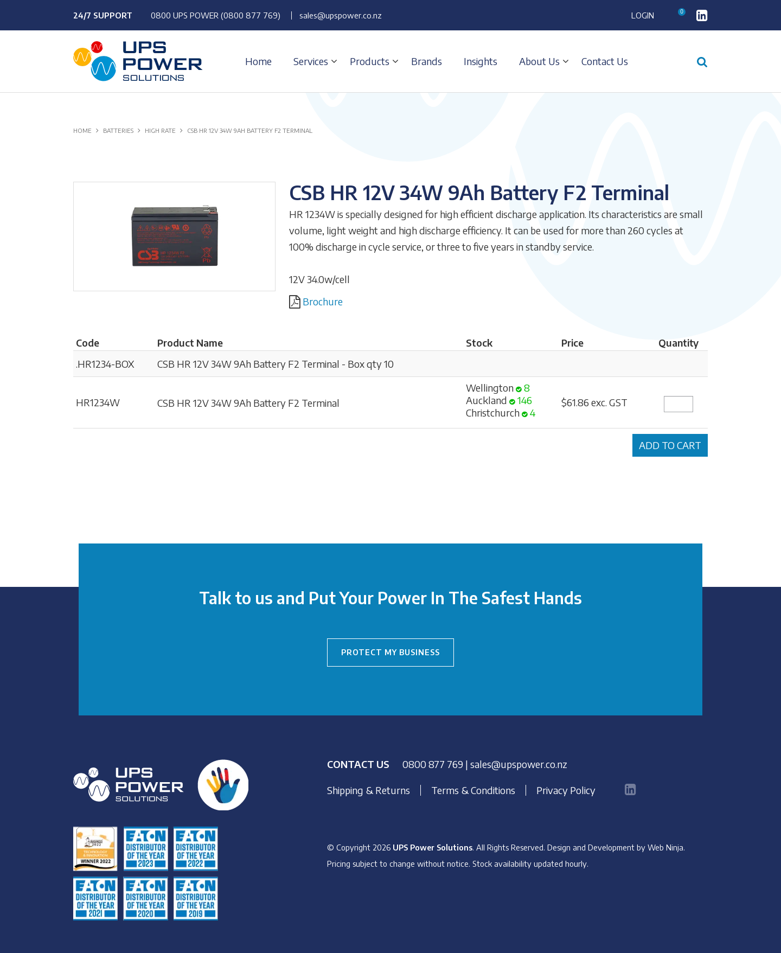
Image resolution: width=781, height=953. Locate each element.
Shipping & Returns (368, 790)
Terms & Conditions (473, 790)
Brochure (323, 301)
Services (310, 61)
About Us (539, 61)
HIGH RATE (160, 130)
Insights (480, 61)
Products (369, 61)
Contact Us (604, 61)
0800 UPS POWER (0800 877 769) (215, 15)
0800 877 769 (432, 764)
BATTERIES (118, 130)
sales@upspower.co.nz (340, 15)
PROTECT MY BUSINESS (390, 652)
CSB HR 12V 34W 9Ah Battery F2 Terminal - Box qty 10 (275, 363)
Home (258, 61)
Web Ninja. (666, 847)
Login (642, 15)
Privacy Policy (566, 790)
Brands (426, 61)
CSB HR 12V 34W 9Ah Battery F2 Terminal (248, 402)
